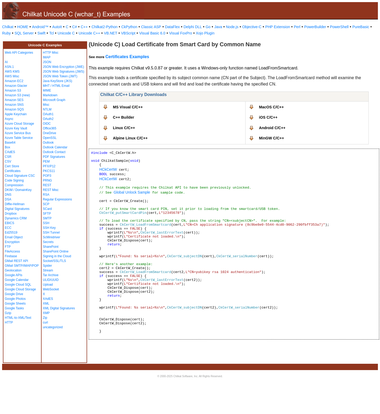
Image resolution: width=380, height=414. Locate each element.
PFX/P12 (49, 166)
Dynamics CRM (16, 218)
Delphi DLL (192, 27)
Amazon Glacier (16, 86)
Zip (45, 318)
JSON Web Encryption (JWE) (63, 67)
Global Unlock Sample (132, 192)
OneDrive (49, 133)
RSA (46, 194)
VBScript (128, 33)
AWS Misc (12, 76)
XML (46, 303)
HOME (22, 27)
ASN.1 (9, 67)
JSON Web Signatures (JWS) (63, 71)
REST (47, 185)
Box (7, 147)
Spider (47, 265)
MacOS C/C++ (271, 107)
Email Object (14, 237)
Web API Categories (19, 52)
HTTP (9, 322)
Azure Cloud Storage (19, 123)
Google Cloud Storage (20, 289)
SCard (47, 209)
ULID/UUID (51, 280)
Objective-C (251, 27)
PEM (46, 161)
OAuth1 (48, 114)
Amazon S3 (13, 90)
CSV (8, 161)
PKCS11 (49, 171)
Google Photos (15, 299)
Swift (41, 33)
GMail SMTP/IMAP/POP (22, 265)
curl (45, 322)
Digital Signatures (17, 209)
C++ (84, 27)
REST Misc (51, 190)
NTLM (47, 109)
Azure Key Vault (16, 128)
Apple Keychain (16, 114)
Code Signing (14, 180)
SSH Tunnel (51, 232)
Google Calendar (17, 280)
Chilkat (7, 27)
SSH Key (49, 228)
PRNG (47, 180)
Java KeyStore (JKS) (57, 81)
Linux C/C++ (124, 128)
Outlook (48, 142)
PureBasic (360, 27)
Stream (48, 270)
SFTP (47, 213)
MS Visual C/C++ (128, 107)
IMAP (47, 57)
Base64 (10, 142)
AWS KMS (12, 71)
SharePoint (50, 247)
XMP (46, 313)
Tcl (51, 33)
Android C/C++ (272, 128)
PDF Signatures (54, 157)
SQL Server (24, 33)
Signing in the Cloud (57, 256)
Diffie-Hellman (14, 204)
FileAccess (12, 251)
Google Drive (14, 294)
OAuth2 (48, 119)
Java (218, 27)
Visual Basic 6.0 (152, 33)
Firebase (11, 256)
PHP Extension (277, 27)
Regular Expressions (57, 199)
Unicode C (66, 33)
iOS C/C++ (268, 117)
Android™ (40, 27)
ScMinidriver (51, 237)
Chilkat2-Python (105, 27)
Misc (46, 105)
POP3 (47, 176)
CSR (8, 157)
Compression (14, 185)
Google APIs (13, 275)
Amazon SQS (14, 109)
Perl (297, 27)
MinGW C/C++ (271, 138)
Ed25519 (11, 232)
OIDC (47, 123)
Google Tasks (14, 308)
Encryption (12, 242)
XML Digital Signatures (59, 308)
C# (74, 27)
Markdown (50, 95)
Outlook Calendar (55, 147)
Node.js (232, 27)
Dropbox (11, 213)
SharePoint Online (55, 251)
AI (6, 62)
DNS (8, 194)
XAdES (48, 299)
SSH (46, 223)
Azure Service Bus (18, 133)
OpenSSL (50, 138)
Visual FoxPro (180, 33)
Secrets (48, 242)
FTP (8, 247)
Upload (48, 284)
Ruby (6, 33)
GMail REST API (16, 261)
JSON (47, 62)
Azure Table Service (19, 138)
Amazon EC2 (14, 81)
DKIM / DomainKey (18, 190)
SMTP (47, 218)
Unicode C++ (89, 33)
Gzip (8, 313)
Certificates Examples (127, 56)
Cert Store (12, 166)
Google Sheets (15, 303)
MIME (47, 90)
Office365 (49, 128)
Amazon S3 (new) (17, 95)
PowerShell (339, 27)
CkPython (129, 27)
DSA (8, 199)
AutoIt (57, 27)
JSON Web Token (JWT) (60, 76)
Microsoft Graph (54, 100)
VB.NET (110, 33)
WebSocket (51, 289)
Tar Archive (50, 275)
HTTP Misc (50, 52)
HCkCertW (108, 169)
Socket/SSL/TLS (54, 261)
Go (208, 27)
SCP (46, 204)
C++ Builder (123, 117)
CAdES (10, 152)
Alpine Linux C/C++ (130, 138)
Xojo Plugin (205, 33)
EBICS (9, 223)
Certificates (13, 171)
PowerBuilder (315, 27)
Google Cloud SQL (18, 284)
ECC (8, 228)
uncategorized (53, 327)
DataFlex (172, 27)
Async (9, 119)
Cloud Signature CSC (20, 176)
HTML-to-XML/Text (18, 318)
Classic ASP (151, 27)
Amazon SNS (14, 105)
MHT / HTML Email (56, 86)
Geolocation (13, 270)
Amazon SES (14, 100)
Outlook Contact (54, 152)
